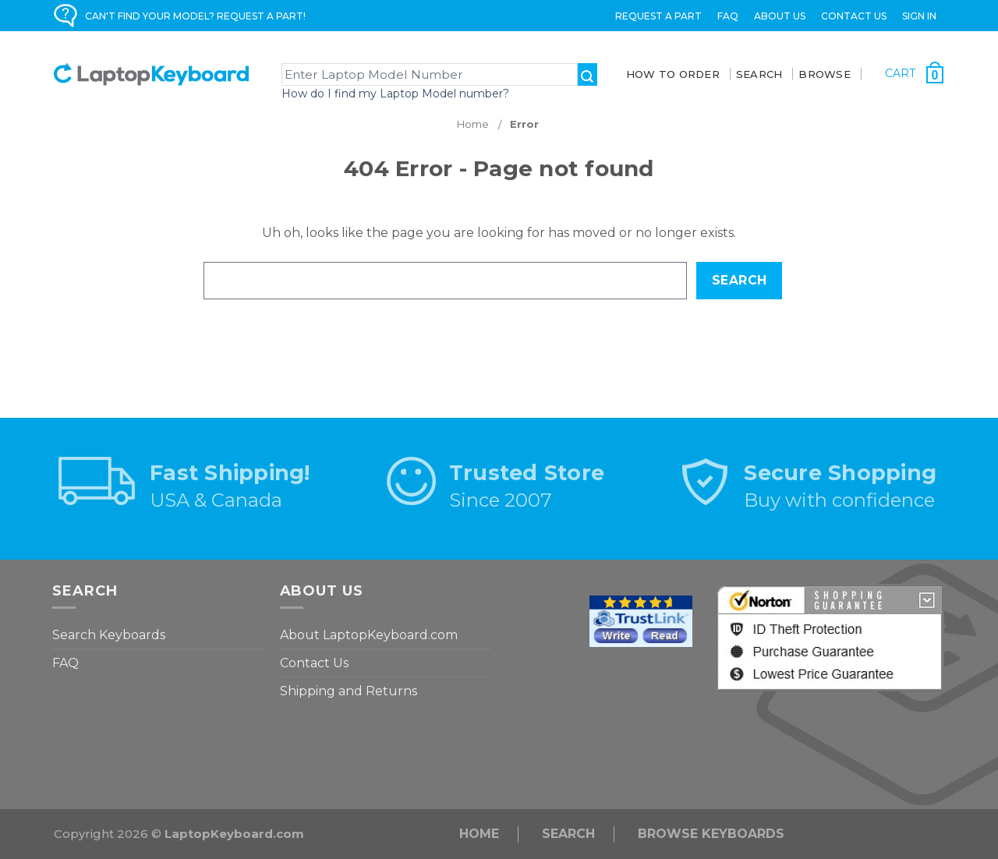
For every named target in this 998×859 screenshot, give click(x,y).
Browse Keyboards (711, 833)
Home (479, 833)
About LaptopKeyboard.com (369, 634)
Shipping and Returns (348, 691)
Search (568, 833)
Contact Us (854, 16)
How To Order (673, 74)
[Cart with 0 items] (914, 72)
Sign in (919, 16)
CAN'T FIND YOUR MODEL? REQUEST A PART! (195, 16)
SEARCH (759, 74)
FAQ (727, 16)
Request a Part (658, 16)
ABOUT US (779, 16)
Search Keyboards (108, 634)
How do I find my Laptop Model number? (395, 94)
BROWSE (824, 74)
